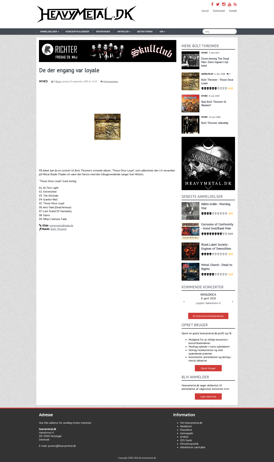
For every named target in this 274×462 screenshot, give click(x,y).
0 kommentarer (110, 81)
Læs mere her (208, 396)
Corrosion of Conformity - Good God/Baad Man (217, 226)
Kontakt (233, 10)
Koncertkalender (77, 31)
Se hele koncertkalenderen (208, 316)
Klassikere (186, 429)
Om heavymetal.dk (191, 422)
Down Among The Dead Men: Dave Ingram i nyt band (215, 62)
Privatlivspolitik (189, 443)
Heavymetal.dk (86, 14)
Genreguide (186, 433)
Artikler (184, 436)
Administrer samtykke (192, 447)
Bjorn (58, 81)
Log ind (205, 10)
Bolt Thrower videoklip (214, 123)
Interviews (103, 31)
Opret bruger (219, 10)
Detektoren (145, 31)
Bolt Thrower (59, 229)
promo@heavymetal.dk (62, 445)
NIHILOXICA (208, 295)
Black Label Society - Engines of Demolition (216, 247)
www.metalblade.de (61, 225)
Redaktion (186, 426)
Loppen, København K (208, 303)
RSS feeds (186, 440)
